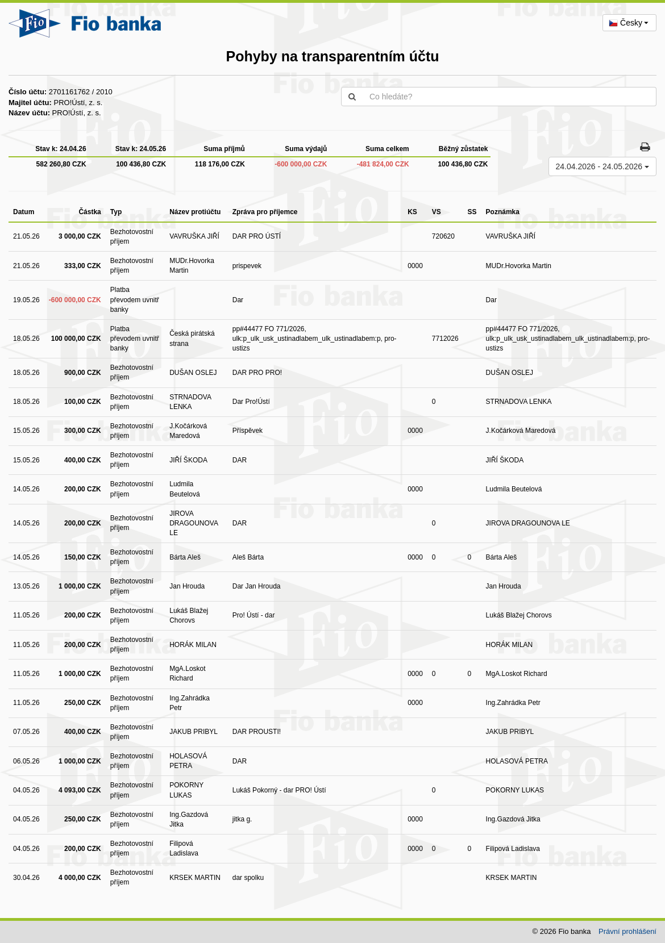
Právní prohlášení (627, 931)
